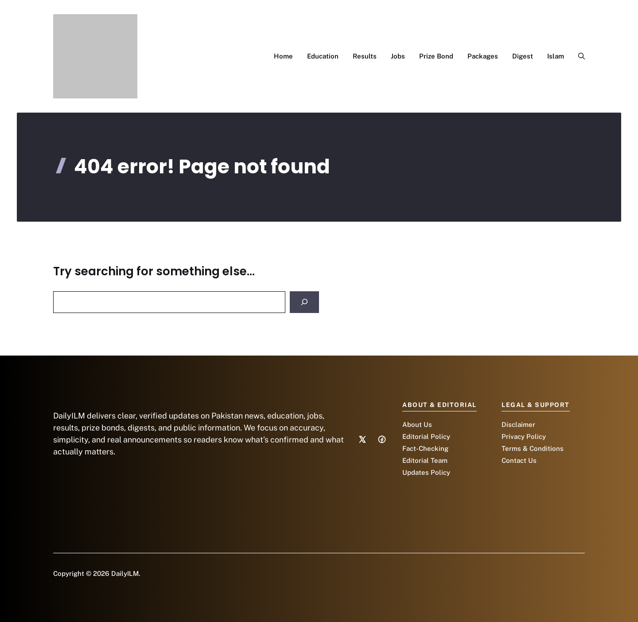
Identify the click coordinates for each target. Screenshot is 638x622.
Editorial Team (424, 460)
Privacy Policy (524, 436)
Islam (555, 56)
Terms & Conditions (533, 448)
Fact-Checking (425, 448)
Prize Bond (436, 56)
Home (283, 56)
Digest (522, 56)
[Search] (304, 302)
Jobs (398, 56)
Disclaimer (518, 424)
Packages (482, 56)
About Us (417, 424)
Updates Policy (426, 472)
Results (365, 56)
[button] (578, 56)
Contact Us (519, 460)
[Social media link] (362, 439)
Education (322, 56)
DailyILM (125, 573)
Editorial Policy (426, 436)
